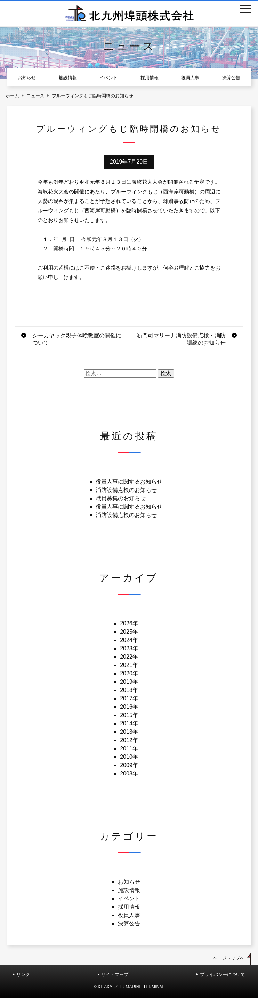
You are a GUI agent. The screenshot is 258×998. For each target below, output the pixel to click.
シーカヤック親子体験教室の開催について (76, 339)
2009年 (129, 765)
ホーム (12, 95)
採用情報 (149, 77)
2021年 (129, 665)
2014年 (129, 723)
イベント (108, 77)
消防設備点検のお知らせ (126, 490)
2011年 (129, 748)
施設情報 (68, 77)
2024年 (129, 640)
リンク (23, 974)
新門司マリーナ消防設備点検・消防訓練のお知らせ (181, 339)
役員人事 (190, 77)
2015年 (129, 715)
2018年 (129, 690)
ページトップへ (228, 958)
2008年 (129, 773)
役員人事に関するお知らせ (129, 482)
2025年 (129, 632)
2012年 (129, 740)
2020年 (129, 673)
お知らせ (27, 77)
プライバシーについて (222, 974)
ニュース (35, 95)
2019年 (129, 682)
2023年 (129, 648)
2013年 (129, 732)
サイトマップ (114, 974)
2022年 (129, 657)
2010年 (129, 757)
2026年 (129, 623)
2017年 (129, 698)
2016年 (129, 707)
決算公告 (231, 77)
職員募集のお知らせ (121, 498)
